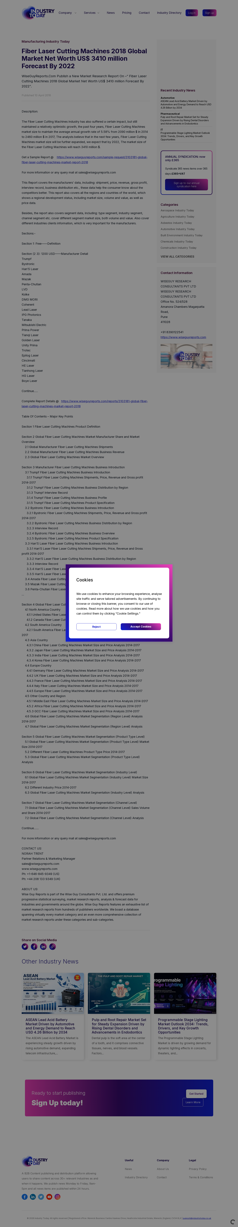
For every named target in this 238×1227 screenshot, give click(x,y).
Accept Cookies (140, 626)
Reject (96, 626)
